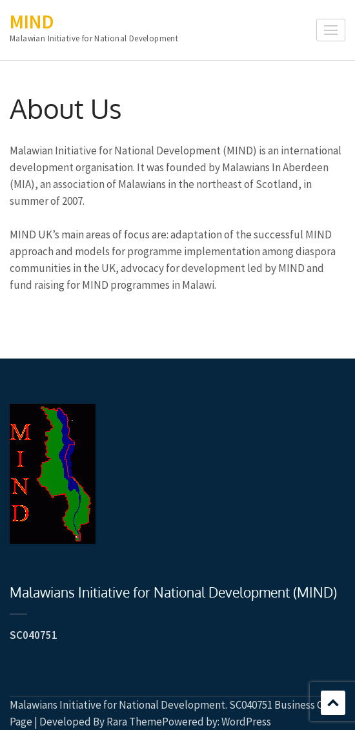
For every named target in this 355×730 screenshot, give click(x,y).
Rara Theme (134, 721)
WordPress (246, 721)
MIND (32, 21)
